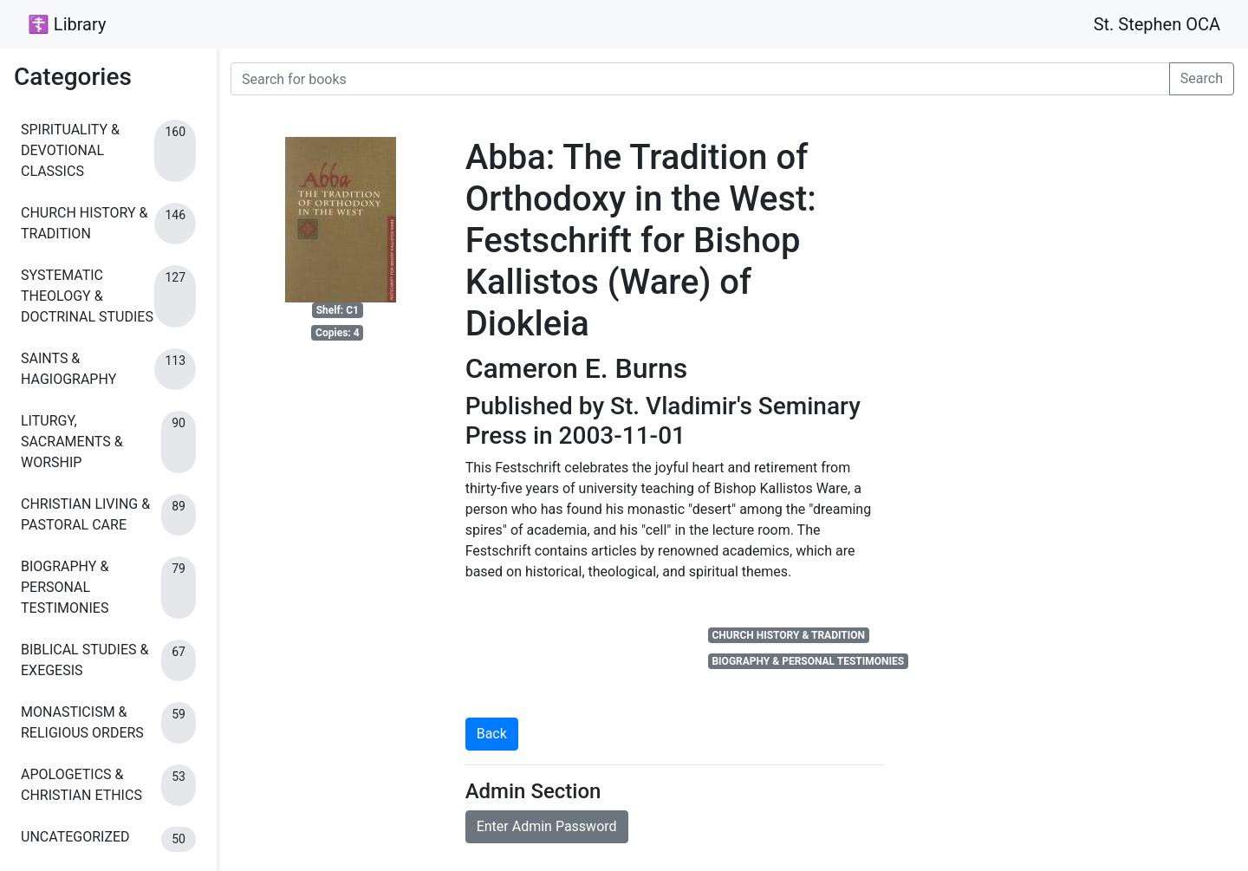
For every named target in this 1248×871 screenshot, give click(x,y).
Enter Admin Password (547, 826)
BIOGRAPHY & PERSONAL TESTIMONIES (808, 661)
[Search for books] (700, 78)
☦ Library (67, 24)
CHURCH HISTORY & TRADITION (788, 635)
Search (1201, 78)
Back (492, 733)
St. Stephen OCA (1157, 24)
